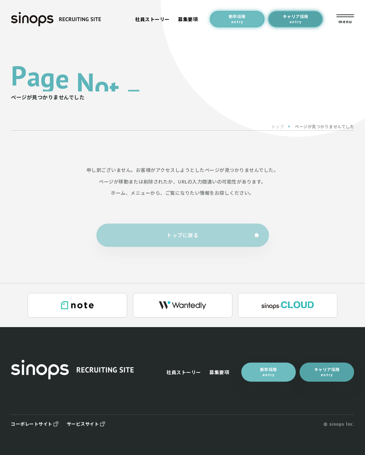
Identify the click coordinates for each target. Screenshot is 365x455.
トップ (277, 130)
